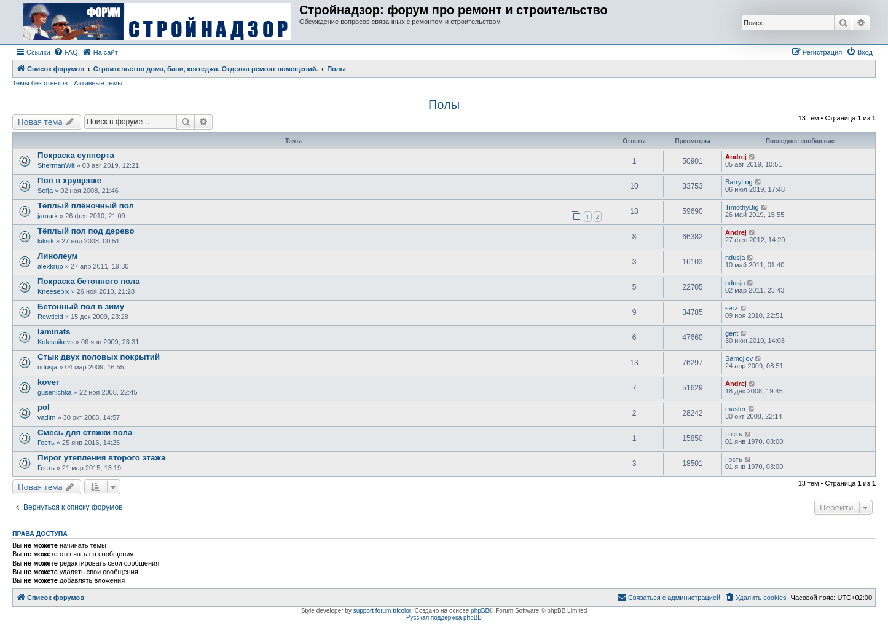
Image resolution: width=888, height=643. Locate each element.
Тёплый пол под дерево (85, 230)
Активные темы (98, 83)
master (735, 408)
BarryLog (739, 182)
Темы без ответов (40, 83)
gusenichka (54, 392)
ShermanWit (56, 165)
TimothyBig (742, 207)
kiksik (45, 241)
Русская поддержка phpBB (444, 617)
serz (731, 308)
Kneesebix (53, 291)
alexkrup (50, 266)
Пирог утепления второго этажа (101, 457)
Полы (444, 104)
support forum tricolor (382, 610)
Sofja (45, 190)
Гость (46, 442)
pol (43, 407)
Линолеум (57, 256)
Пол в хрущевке (69, 180)
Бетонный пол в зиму (80, 306)
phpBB (480, 610)
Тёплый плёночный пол (85, 205)
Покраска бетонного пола (88, 281)
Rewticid (50, 316)
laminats (54, 331)
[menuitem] (65, 52)
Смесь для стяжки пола (84, 432)
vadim (46, 417)
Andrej (736, 156)
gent (731, 333)
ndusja (735, 257)
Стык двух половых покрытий (98, 356)
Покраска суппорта (75, 155)
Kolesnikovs (55, 341)
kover (48, 382)
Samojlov (739, 358)
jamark (47, 215)
